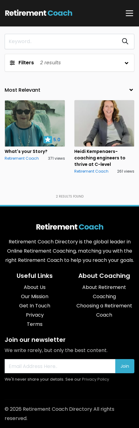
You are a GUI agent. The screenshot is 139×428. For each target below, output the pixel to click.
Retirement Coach (22, 158)
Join (125, 366)
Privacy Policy (95, 379)
